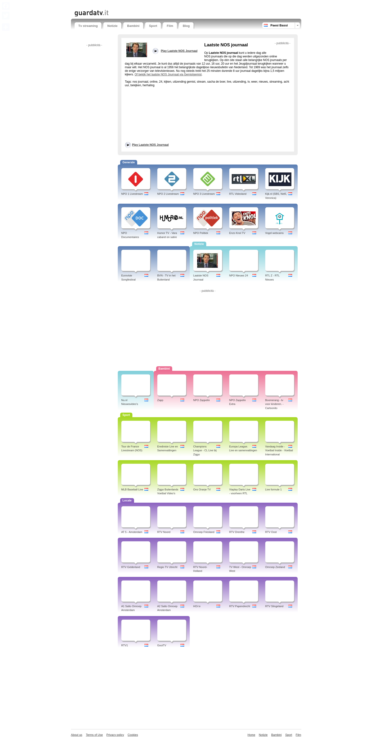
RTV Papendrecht (239, 606)
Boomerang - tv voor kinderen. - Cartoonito (274, 404)
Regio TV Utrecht (167, 567)
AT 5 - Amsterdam (131, 532)
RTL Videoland (238, 193)
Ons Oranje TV (202, 489)
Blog (186, 26)
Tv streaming (88, 26)
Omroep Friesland (203, 532)
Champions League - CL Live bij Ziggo (205, 450)
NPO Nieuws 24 (238, 275)
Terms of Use (94, 735)
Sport (153, 26)
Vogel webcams (274, 233)
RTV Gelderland (130, 567)
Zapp (160, 400)
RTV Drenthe (237, 532)
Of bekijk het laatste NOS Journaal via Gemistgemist (168, 74)
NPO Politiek (200, 233)
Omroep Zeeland (275, 567)
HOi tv (197, 606)
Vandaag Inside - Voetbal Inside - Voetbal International (279, 450)
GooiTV (161, 645)
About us (76, 735)
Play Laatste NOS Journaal (150, 145)
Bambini (133, 26)
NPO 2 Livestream (168, 193)
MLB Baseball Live (132, 489)
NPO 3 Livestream (204, 193)
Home (251, 735)
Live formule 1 (273, 489)
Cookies (133, 735)
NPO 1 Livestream (132, 193)
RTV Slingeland (274, 606)
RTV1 (124, 645)
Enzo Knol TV (237, 233)
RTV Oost (271, 532)
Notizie (112, 26)
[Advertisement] (131, 4)
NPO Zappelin (201, 400)
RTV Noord (164, 532)
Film (170, 26)
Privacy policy (115, 735)
